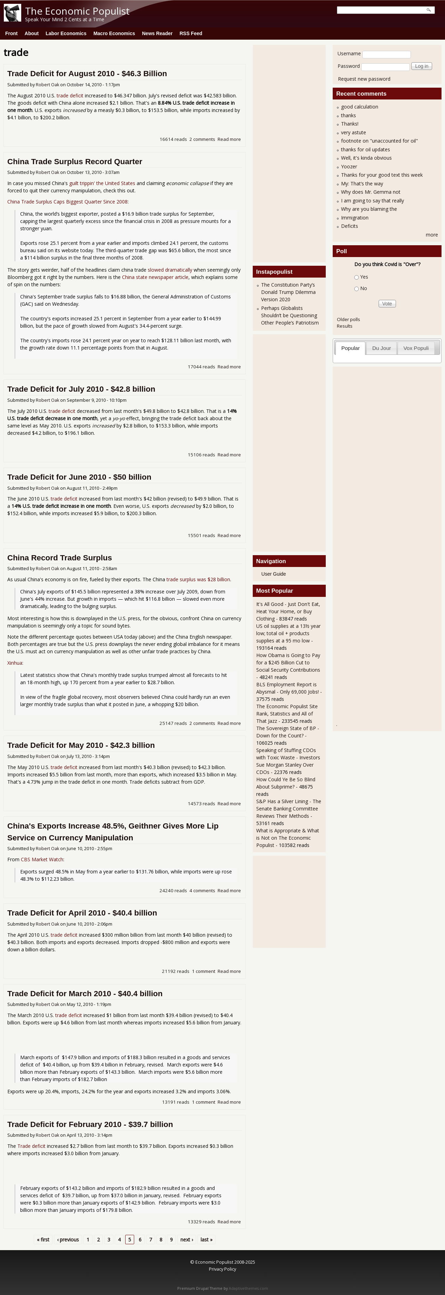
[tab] (350, 348)
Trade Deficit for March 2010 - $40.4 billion (85, 993)
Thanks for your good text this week (382, 174)
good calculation (359, 106)
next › (186, 1239)
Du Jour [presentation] (381, 348)
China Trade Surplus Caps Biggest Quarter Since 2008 (67, 201)
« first (43, 1239)
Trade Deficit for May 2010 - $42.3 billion (81, 745)
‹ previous (68, 1239)
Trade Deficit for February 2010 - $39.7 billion (90, 1124)
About (32, 33)
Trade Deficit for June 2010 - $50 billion (79, 477)
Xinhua (14, 663)
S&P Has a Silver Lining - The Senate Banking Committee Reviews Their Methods (288, 808)
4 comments (202, 890)
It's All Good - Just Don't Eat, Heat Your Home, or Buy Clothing (288, 611)
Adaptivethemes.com (248, 1288)
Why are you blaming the (369, 209)
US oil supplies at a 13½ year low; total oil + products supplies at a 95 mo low (288, 633)
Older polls (348, 319)
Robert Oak (47, 85)
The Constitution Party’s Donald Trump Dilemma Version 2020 (288, 292)
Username (349, 53)
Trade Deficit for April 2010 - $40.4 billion (82, 913)
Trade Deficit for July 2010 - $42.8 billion (81, 389)
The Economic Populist (77, 10)
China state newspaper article (155, 277)
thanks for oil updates (365, 149)
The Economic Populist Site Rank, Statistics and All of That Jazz (287, 713)
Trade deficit (31, 1146)
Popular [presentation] (350, 348)
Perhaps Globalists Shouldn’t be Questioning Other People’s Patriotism (290, 315)
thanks (348, 115)
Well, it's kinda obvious (366, 157)
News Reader (157, 33)
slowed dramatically (170, 269)
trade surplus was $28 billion (198, 579)
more (432, 234)
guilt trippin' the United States (102, 183)
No (363, 288)
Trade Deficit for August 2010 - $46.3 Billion (87, 73)
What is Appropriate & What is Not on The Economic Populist (287, 837)
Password (349, 66)
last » (206, 1239)
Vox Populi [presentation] (416, 348)
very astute (353, 132)
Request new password (364, 78)
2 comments (202, 139)
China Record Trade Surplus (59, 557)
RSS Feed (190, 33)
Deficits (349, 226)
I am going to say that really (372, 200)
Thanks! (349, 123)
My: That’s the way (362, 183)
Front (11, 33)
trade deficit (70, 95)
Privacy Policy (222, 1269)
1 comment (203, 971)
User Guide (273, 574)
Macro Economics (114, 33)
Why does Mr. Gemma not (370, 192)
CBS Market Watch (42, 859)
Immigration (355, 217)
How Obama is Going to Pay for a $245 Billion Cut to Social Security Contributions (288, 662)
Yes (364, 276)
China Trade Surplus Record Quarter (74, 161)
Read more (229, 139)
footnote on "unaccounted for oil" (379, 140)
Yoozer (349, 166)
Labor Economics (66, 33)
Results (345, 326)
